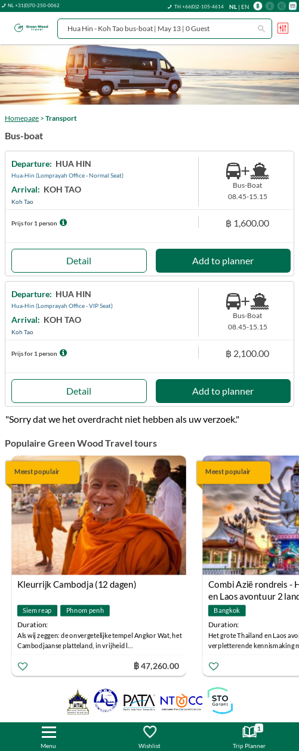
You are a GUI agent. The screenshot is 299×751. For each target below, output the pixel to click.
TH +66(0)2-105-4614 (199, 7)
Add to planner (223, 260)
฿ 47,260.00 (156, 665)
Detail (78, 260)
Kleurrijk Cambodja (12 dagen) (77, 584)
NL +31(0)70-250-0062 (34, 5)
